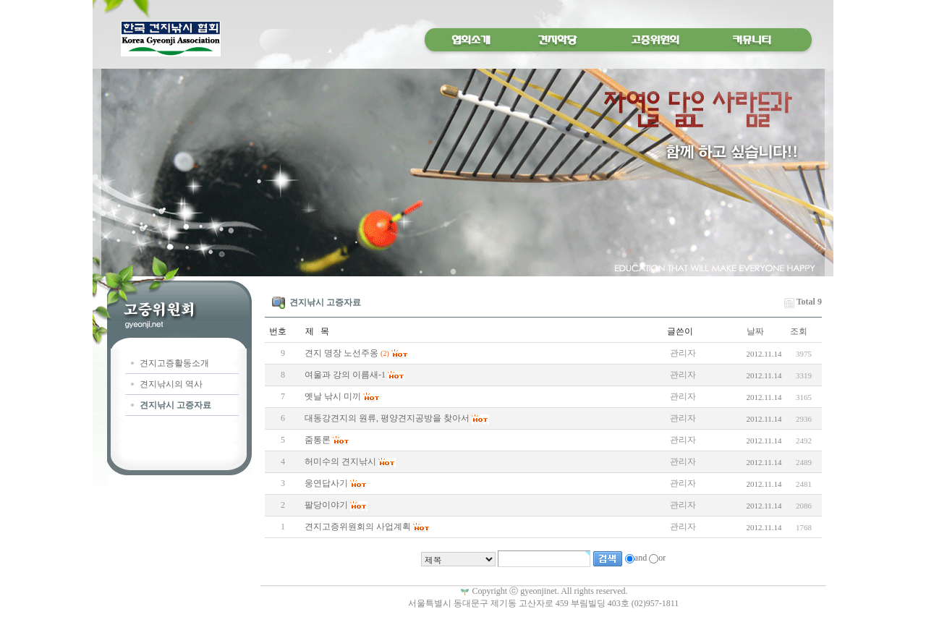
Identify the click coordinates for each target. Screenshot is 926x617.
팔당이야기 (326, 505)
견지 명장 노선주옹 (341, 353)
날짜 (755, 331)
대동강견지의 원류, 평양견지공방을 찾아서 (387, 418)
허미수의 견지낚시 (340, 461)
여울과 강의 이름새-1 (345, 375)
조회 (798, 331)
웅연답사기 (326, 483)
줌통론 (318, 440)
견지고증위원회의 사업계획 (358, 527)
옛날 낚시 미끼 (333, 396)
